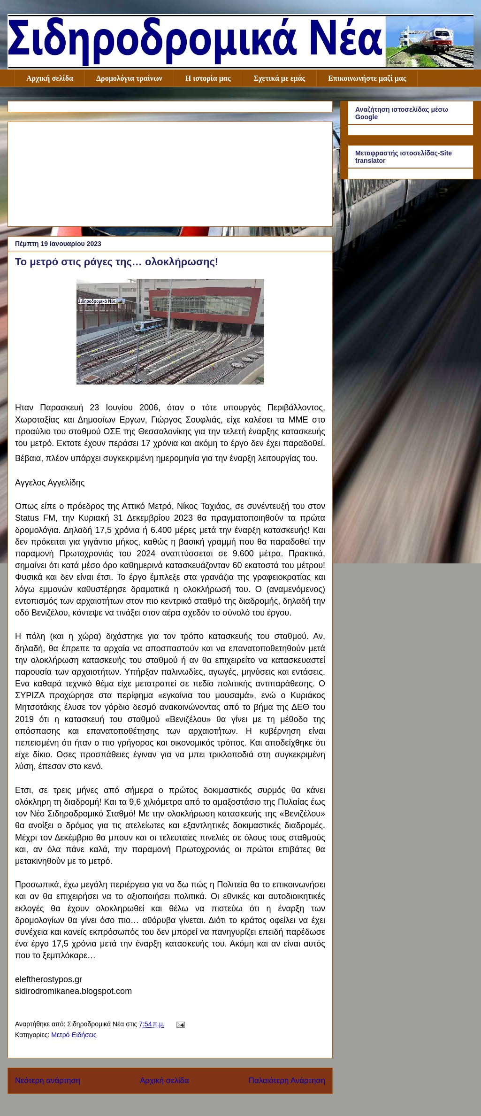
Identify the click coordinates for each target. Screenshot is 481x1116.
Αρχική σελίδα (49, 78)
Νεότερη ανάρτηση (47, 1080)
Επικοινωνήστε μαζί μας (367, 78)
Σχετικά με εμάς (279, 78)
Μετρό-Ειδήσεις (74, 1035)
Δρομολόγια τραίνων (129, 78)
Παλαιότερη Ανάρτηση (287, 1080)
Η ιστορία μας (208, 78)
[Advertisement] (170, 172)
